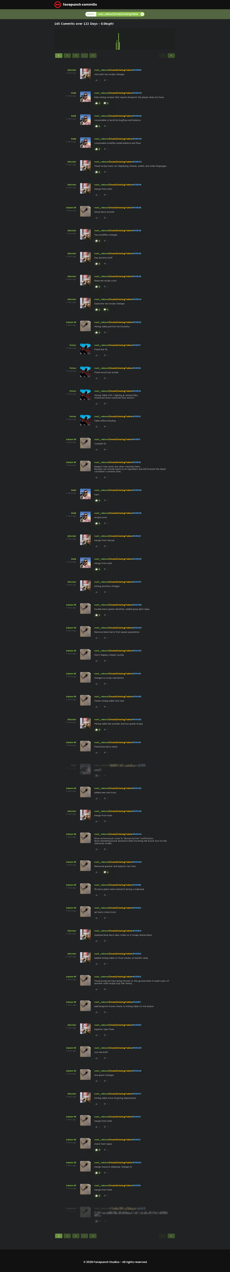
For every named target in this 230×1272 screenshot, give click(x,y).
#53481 (136, 742)
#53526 (136, 253)
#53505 (136, 513)
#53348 (136, 1070)
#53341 (136, 1116)
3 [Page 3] (75, 55)
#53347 (136, 1093)
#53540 (137, 161)
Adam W (71, 207)
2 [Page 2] (67, 55)
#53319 (136, 1185)
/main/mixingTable (120, 70)
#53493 (136, 627)
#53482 (136, 719)
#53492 (136, 650)
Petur (73, 345)
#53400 (137, 862)
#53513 (136, 416)
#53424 (137, 834)
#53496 (137, 604)
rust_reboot (101, 70)
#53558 (136, 70)
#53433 (136, 788)
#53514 (136, 391)
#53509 (136, 490)
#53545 (137, 138)
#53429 (136, 811)
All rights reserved (134, 1262)
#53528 (136, 230)
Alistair (71, 70)
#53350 (136, 1025)
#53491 (136, 673)
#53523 (136, 322)
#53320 (136, 1162)
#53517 (136, 345)
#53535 (136, 207)
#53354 (136, 930)
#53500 (136, 559)
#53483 (136, 696)
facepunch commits (75, 4)
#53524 (136, 299)
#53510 (136, 462)
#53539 (136, 184)
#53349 (136, 1047)
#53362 (136, 907)
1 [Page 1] (58, 55)
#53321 (136, 1139)
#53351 (136, 1002)
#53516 (136, 368)
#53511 (136, 439)
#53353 (136, 953)
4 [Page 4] (92, 55)
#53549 (137, 93)
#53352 (136, 976)
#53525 (136, 276)
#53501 (136, 536)
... (84, 55)
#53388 (136, 884)
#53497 (136, 581)
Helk (73, 93)
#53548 (136, 115)
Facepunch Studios (106, 1262)
